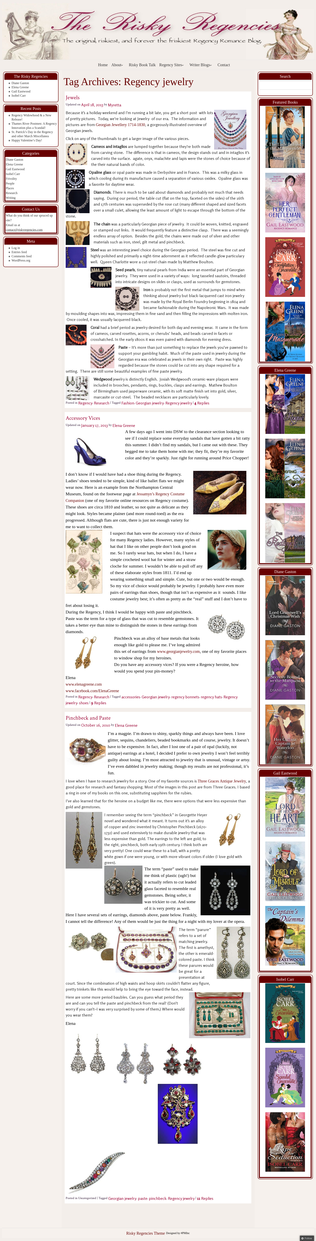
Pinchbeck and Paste (88, 718)
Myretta (114, 104)
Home (103, 65)
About (117, 65)
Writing (11, 197)
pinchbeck (157, 1198)
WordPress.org (21, 260)
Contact (223, 65)
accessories (130, 696)
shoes (84, 702)
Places (10, 188)
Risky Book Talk (142, 65)
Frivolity (11, 178)
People (10, 183)
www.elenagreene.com (84, 684)
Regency (85, 402)
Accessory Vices (83, 418)
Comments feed (22, 256)
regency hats (211, 696)
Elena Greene (20, 87)
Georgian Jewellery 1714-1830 (120, 124)
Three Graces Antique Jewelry (222, 781)
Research (12, 193)
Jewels (73, 97)
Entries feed (19, 252)
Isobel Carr (19, 95)
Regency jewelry (178, 402)
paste (142, 1198)
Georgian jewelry (150, 402)
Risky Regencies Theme (145, 1233)
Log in (16, 248)
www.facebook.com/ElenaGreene (92, 691)
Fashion (127, 402)
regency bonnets (185, 696)
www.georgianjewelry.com (178, 651)
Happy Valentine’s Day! (27, 140)
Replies (201, 402)
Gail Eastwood (21, 91)
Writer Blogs (200, 65)
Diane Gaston (20, 83)
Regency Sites (171, 65)
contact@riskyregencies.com (24, 229)
